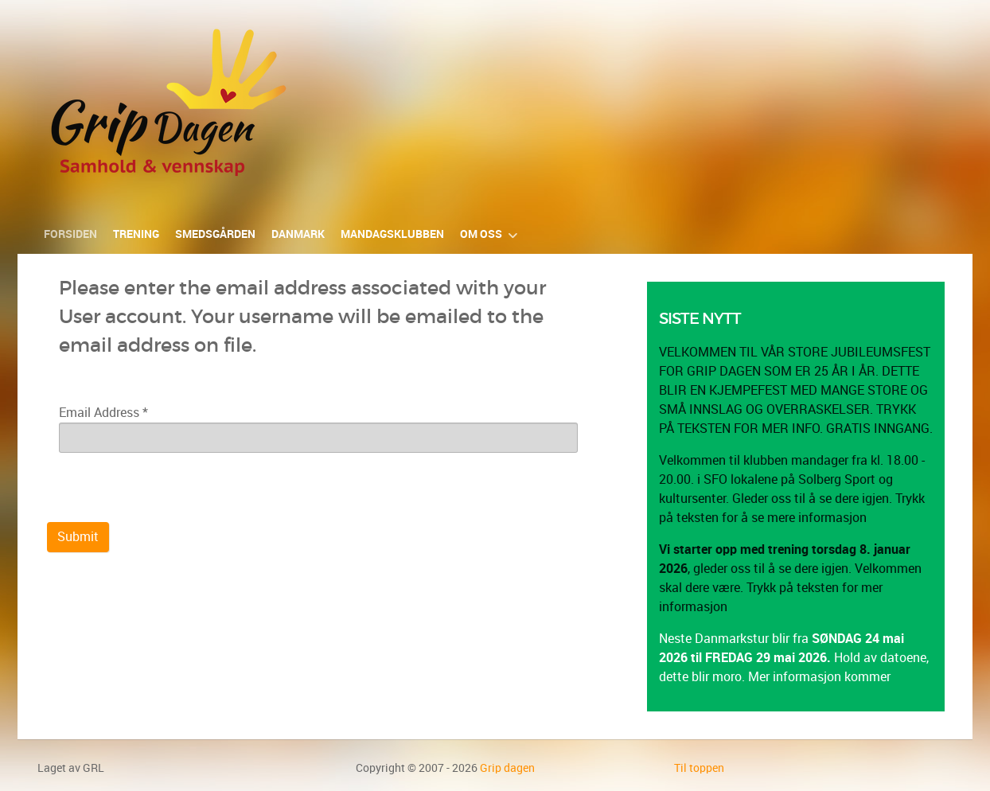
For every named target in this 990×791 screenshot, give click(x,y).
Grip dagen (507, 768)
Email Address (103, 412)
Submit (78, 536)
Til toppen (699, 768)
